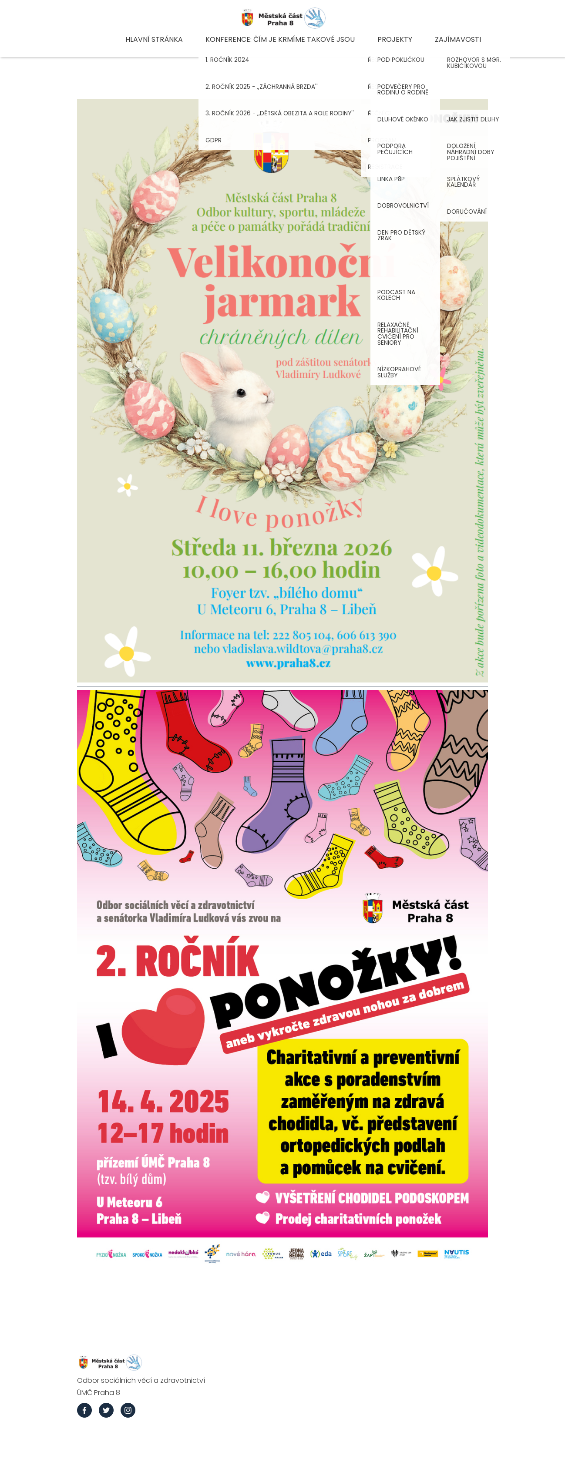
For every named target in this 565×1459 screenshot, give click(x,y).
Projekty (394, 39)
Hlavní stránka (154, 39)
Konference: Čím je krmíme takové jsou (280, 39)
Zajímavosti (458, 39)
